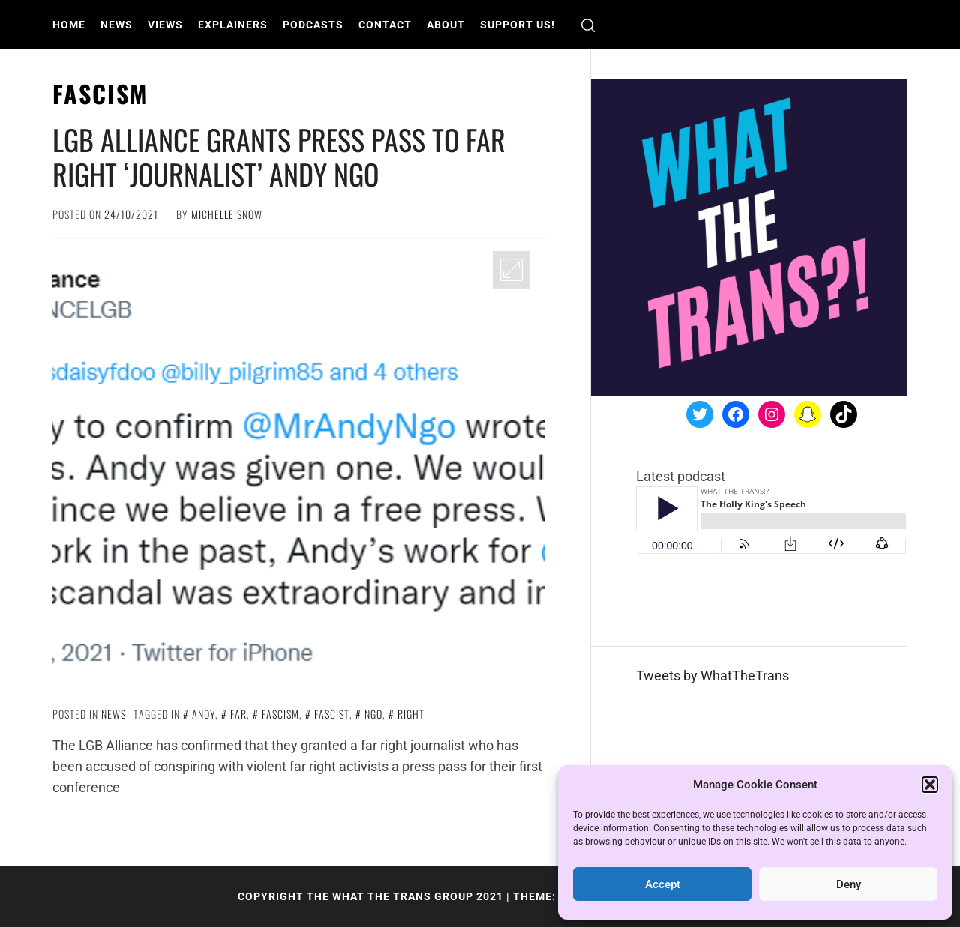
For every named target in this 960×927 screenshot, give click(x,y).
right (411, 714)
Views (165, 25)
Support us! (517, 25)
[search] (588, 25)
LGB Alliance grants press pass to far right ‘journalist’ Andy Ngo (279, 156)
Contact (385, 25)
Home (69, 25)
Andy (203, 714)
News (116, 25)
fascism (280, 714)
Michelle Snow (226, 214)
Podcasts (313, 25)
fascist (332, 714)
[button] (930, 784)
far (238, 714)
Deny (848, 884)
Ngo (373, 714)
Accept (662, 884)
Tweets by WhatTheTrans (712, 675)
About (446, 25)
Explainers (233, 25)
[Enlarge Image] (511, 270)
